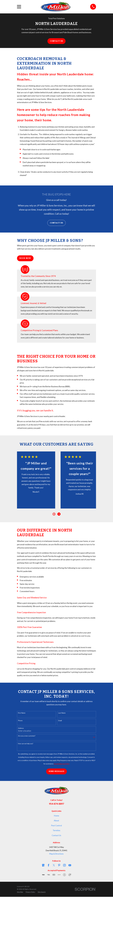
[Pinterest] (59, 865)
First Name (21, 713)
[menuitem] (20, 892)
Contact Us (56, 41)
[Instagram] (64, 865)
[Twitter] (54, 865)
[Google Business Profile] (43, 865)
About (56, 820)
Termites (56, 830)
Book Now (25, 258)
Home (56, 815)
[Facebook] (48, 865)
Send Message (56, 771)
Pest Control (56, 825)
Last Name (62, 713)
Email (60, 720)
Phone (20, 720)
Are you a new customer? (26, 736)
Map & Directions (56, 854)
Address (21, 728)
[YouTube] (70, 865)
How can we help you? (25, 743)
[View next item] (58, 514)
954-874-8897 (56, 803)
